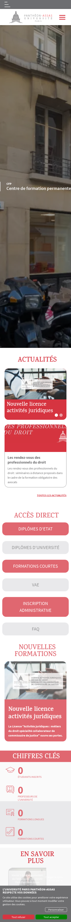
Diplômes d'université (35, 553)
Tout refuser (18, 917)
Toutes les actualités (51, 495)
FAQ (35, 635)
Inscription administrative (35, 612)
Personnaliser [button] (56, 909)
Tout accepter (51, 917)
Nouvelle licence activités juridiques (30, 408)
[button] (56, 415)
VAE (35, 591)
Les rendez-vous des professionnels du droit (27, 460)
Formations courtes (35, 572)
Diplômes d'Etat (35, 535)
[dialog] (35, 904)
